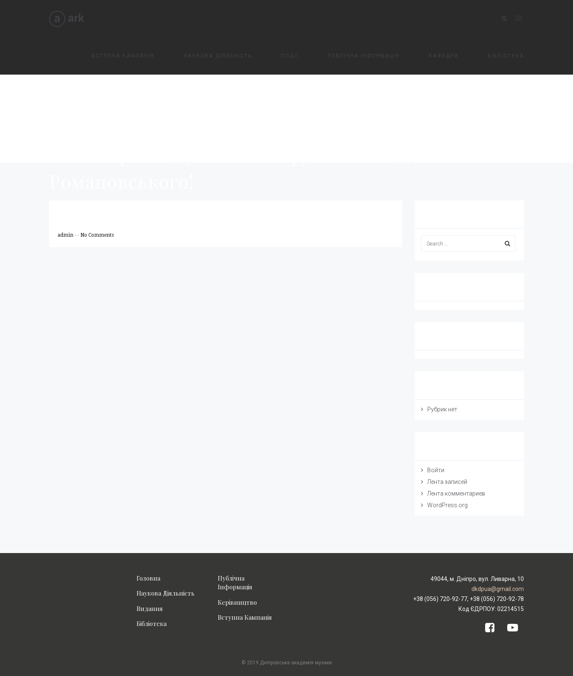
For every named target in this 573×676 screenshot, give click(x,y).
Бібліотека (152, 623)
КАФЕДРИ (443, 56)
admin (66, 235)
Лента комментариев (456, 493)
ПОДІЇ (290, 56)
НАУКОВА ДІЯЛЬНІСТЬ (218, 56)
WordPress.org (447, 505)
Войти (435, 470)
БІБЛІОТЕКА (506, 56)
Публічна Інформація (235, 582)
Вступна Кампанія (245, 617)
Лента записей (447, 481)
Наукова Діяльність (165, 593)
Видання (150, 608)
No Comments (97, 235)
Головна (148, 578)
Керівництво (237, 602)
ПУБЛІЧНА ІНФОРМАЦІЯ (364, 56)
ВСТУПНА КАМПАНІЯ (123, 56)
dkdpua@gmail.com (497, 589)
